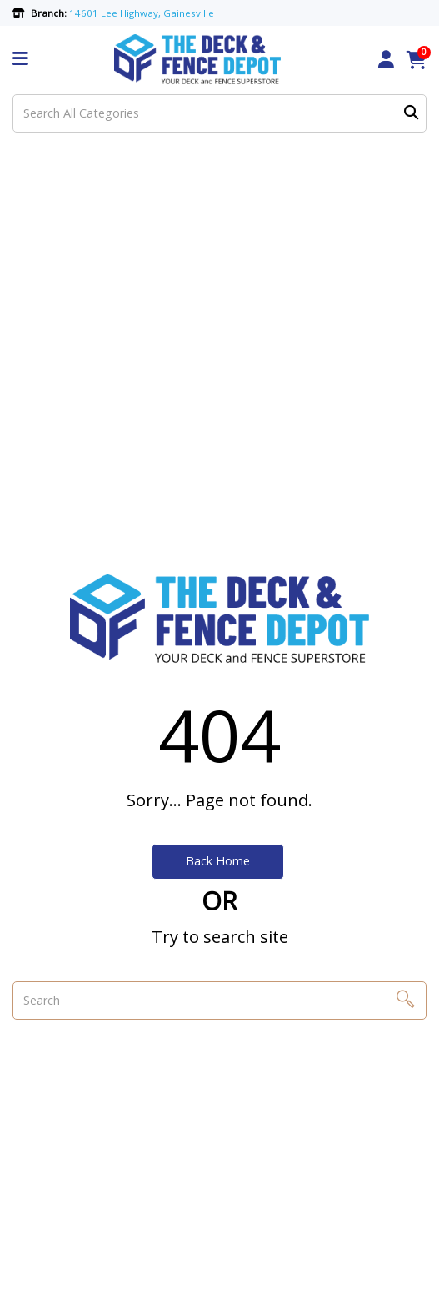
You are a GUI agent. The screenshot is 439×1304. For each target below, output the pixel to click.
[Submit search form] (411, 113)
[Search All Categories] (219, 113)
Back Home (218, 861)
